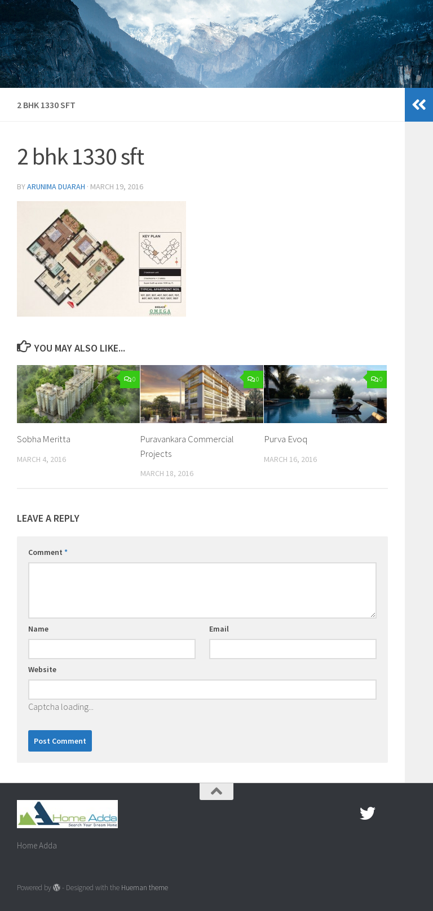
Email (219, 629)
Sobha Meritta (44, 439)
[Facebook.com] (347, 813)
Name (38, 629)
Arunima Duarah (56, 186)
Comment (48, 552)
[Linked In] (408, 813)
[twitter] (367, 813)
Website (42, 669)
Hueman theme (144, 887)
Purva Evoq (285, 439)
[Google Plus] (388, 813)
